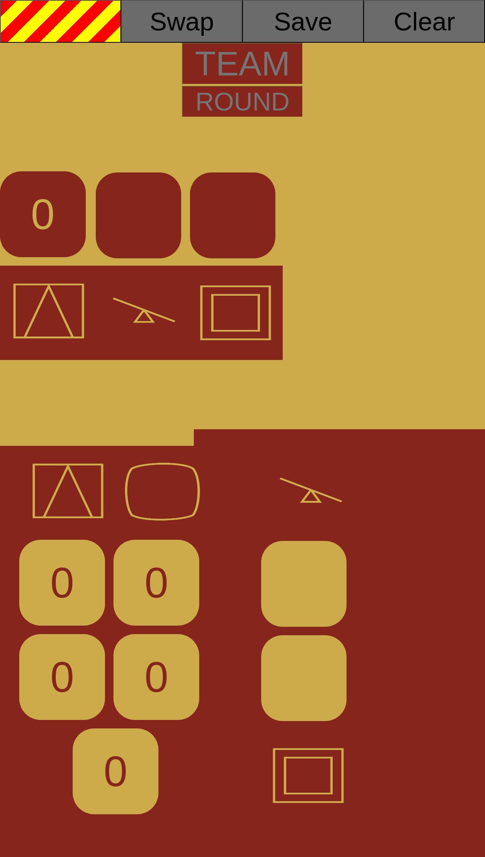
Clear (424, 21)
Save (303, 21)
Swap (182, 21)
